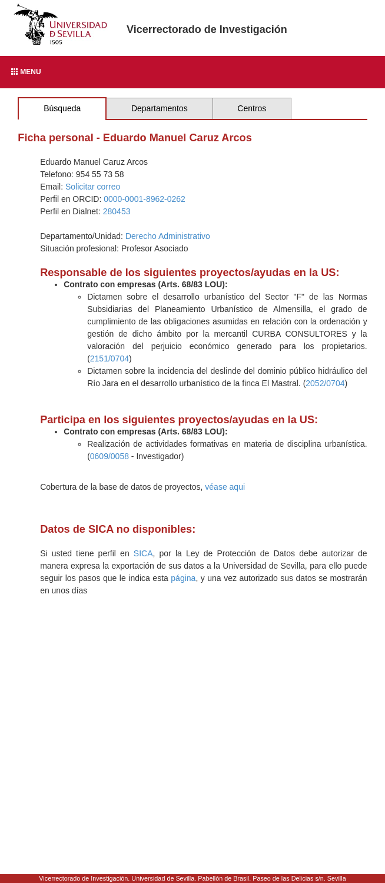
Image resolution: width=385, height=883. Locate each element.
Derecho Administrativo (167, 236)
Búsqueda (62, 108)
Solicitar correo (92, 186)
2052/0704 (325, 383)
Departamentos (159, 108)
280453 (117, 211)
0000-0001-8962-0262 (144, 199)
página (183, 578)
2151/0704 (109, 358)
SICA (143, 553)
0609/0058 (109, 456)
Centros (251, 108)
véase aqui (225, 487)
